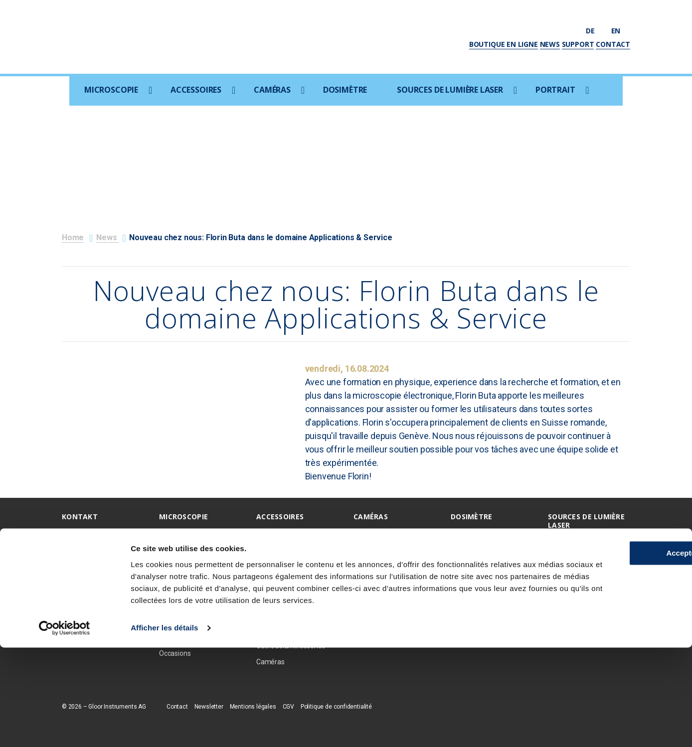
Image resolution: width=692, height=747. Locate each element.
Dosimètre (345, 89)
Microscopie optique (190, 550)
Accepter (609, 640)
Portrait (555, 89)
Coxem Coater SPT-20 (290, 566)
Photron (365, 550)
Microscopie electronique (197, 534)
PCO (360, 534)
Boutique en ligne (503, 44)
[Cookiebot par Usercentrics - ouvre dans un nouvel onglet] (64, 727)
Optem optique (376, 566)
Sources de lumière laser (450, 89)
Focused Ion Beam (187, 566)
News (550, 44)
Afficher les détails (164, 727)
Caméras (272, 89)
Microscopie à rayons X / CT (196, 586)
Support (578, 44)
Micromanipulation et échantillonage (288, 610)
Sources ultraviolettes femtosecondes (581, 547)
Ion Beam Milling (281, 550)
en (620, 30)
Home (73, 237)
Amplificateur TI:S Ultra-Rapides (585, 571)
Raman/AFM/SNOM (190, 606)
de (595, 30)
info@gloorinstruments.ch (102, 593)
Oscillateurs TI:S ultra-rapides (581, 595)
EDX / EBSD (274, 534)
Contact (613, 44)
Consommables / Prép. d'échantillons (291, 586)
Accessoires (196, 89)
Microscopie (111, 89)
